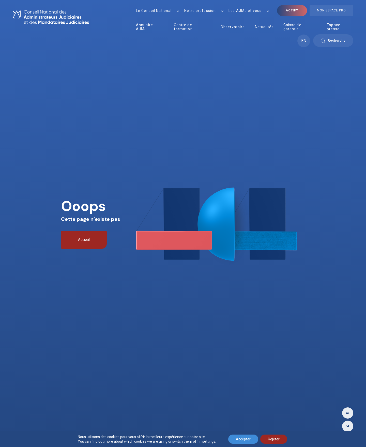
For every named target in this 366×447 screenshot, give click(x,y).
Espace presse (333, 27)
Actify (292, 10)
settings (208, 441)
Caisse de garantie (292, 27)
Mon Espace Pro (331, 10)
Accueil (84, 240)
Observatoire (233, 27)
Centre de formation (183, 27)
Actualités (263, 27)
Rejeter (274, 439)
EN (303, 40)
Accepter (243, 439)
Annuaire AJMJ (144, 27)
